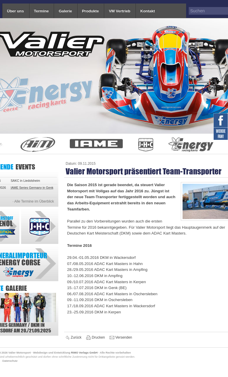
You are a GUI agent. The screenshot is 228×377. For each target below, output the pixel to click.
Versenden (121, 337)
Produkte (90, 11)
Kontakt (147, 11)
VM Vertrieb (119, 11)
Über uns (15, 11)
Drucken (96, 337)
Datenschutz (10, 360)
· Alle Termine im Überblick (33, 201)
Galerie (65, 11)
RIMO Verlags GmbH (84, 352)
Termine (41, 11)
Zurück (73, 337)
